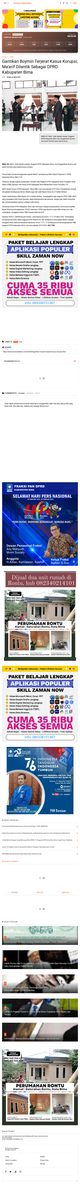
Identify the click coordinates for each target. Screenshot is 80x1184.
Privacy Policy (44, 1160)
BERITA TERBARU (10, 861)
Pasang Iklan (9, 1164)
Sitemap (42, 1164)
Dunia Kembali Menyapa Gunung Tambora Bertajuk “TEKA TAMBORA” (35, 942)
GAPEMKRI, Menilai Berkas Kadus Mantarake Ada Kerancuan (32, 1038)
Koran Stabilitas (22, 3)
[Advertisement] (17, 146)
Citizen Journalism (10, 1160)
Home (4, 57)
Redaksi (42, 1156)
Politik (11, 57)
